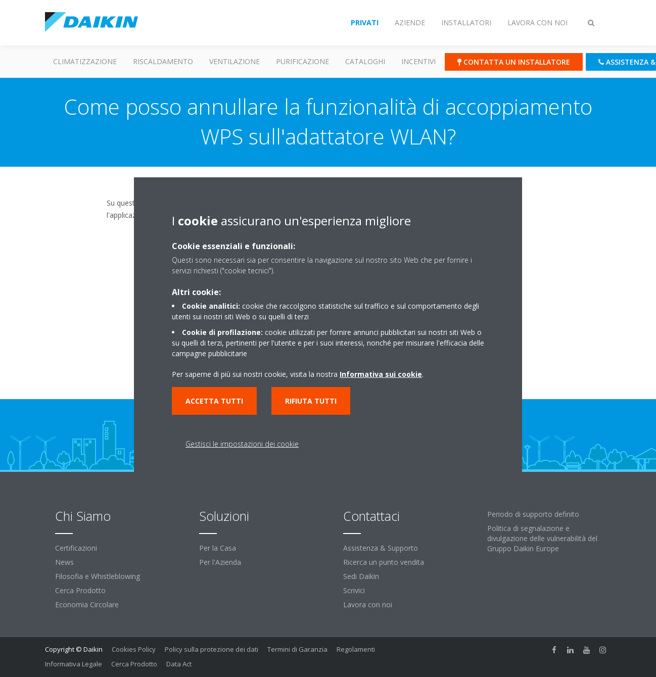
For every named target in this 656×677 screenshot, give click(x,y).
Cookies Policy (134, 649)
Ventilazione (234, 61)
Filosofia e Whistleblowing (97, 576)
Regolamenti (356, 649)
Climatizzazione (85, 61)
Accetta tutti (214, 401)
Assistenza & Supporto (380, 548)
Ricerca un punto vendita (383, 562)
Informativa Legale (73, 663)
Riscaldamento (163, 61)
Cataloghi (365, 61)
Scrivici (354, 590)
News (64, 562)
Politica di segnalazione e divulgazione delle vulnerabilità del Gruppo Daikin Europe (542, 538)
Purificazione (302, 61)
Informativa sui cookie (381, 374)
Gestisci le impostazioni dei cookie (242, 444)
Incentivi (418, 61)
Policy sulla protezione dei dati (211, 649)
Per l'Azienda (220, 562)
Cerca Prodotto (80, 590)
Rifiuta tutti (311, 401)
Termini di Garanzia (297, 649)
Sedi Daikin (361, 576)
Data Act (179, 663)
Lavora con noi (367, 604)
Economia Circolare (87, 604)
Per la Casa (217, 548)
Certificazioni (76, 548)
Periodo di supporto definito (533, 514)
